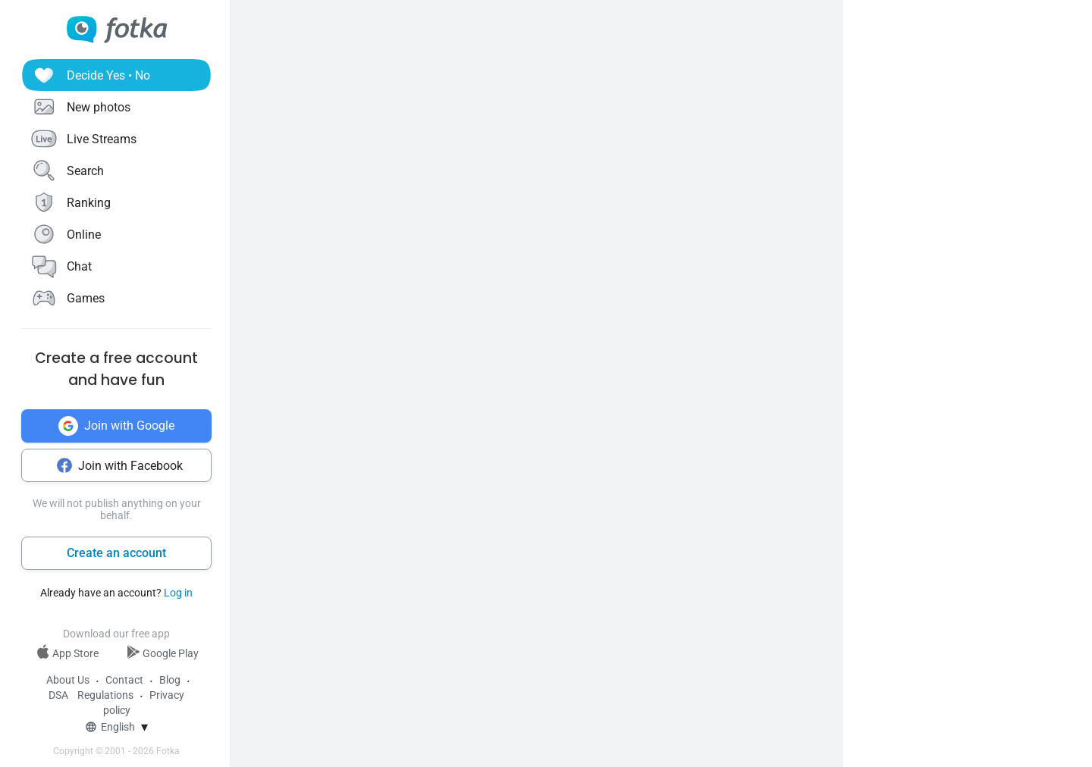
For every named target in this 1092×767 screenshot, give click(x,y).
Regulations (105, 695)
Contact (124, 680)
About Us (67, 680)
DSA (58, 695)
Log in (178, 593)
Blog (169, 680)
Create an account (116, 553)
